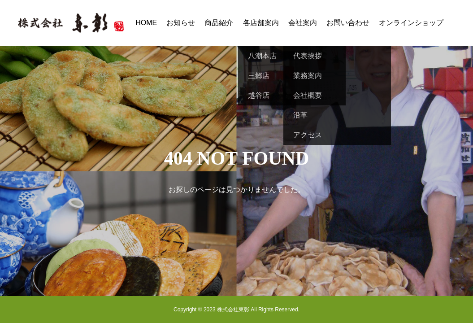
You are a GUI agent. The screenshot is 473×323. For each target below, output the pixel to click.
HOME (146, 22)
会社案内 (302, 22)
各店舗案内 (261, 22)
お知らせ (180, 22)
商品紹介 (218, 22)
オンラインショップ (411, 22)
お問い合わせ (347, 22)
